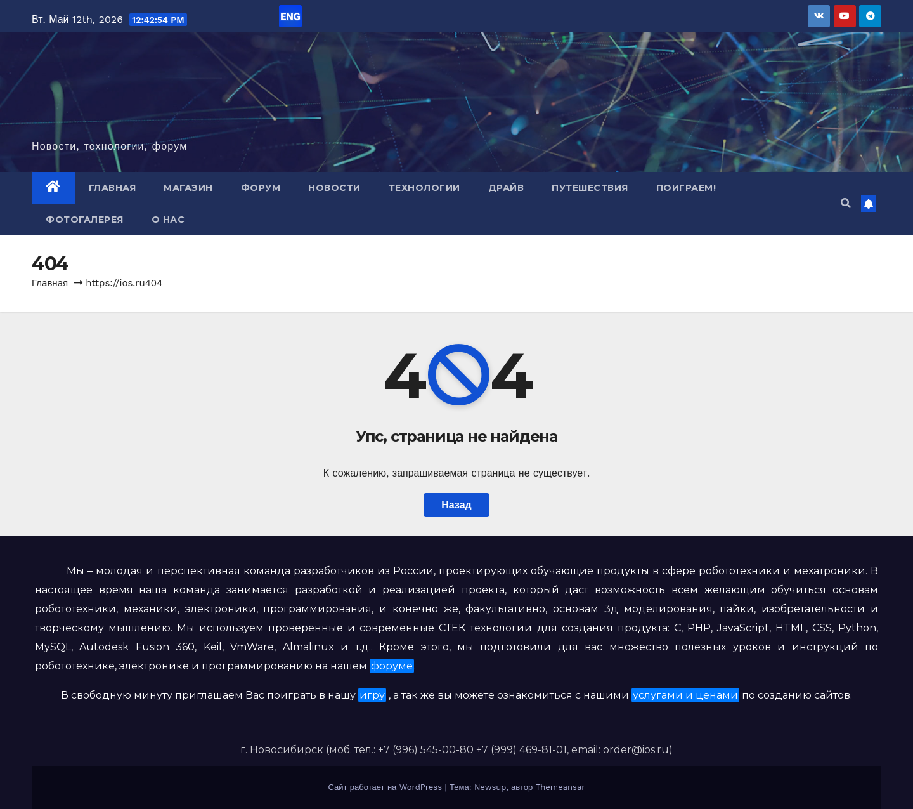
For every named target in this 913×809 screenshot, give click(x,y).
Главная (112, 188)
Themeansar (560, 787)
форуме (392, 666)
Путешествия (590, 188)
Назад (456, 505)
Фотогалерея (85, 219)
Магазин (188, 188)
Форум (261, 188)
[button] (846, 203)
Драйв (506, 188)
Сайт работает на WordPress (386, 787)
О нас (168, 219)
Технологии (424, 188)
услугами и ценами (685, 695)
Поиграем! (686, 188)
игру (372, 695)
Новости (334, 188)
